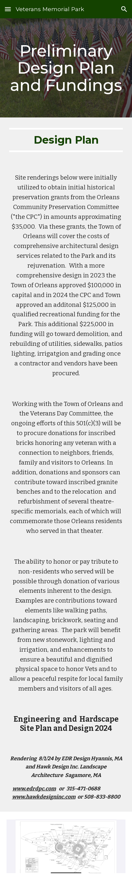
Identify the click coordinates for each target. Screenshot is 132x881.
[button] (8, 9)
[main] (66, 67)
